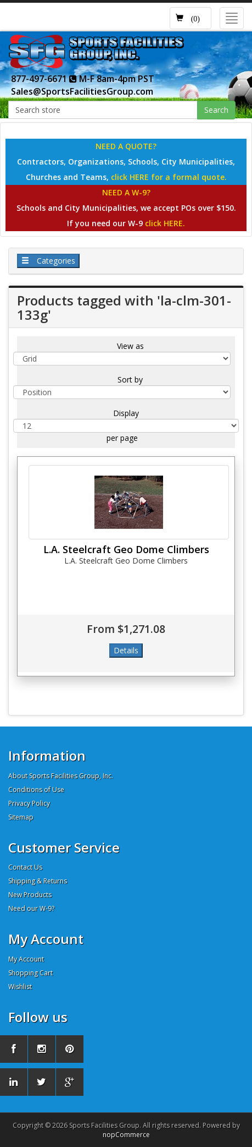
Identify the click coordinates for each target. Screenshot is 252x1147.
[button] (190, 18)
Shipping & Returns (37, 881)
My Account (26, 959)
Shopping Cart (30, 972)
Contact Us (25, 867)
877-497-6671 (44, 79)
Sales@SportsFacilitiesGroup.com (82, 91)
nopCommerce (126, 1134)
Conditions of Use (36, 789)
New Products (30, 894)
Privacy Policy (29, 803)
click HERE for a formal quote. (169, 177)
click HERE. (165, 223)
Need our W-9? (31, 908)
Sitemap (20, 817)
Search (216, 110)
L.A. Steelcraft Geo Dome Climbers (126, 549)
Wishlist (20, 986)
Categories (48, 260)
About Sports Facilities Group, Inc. (60, 775)
